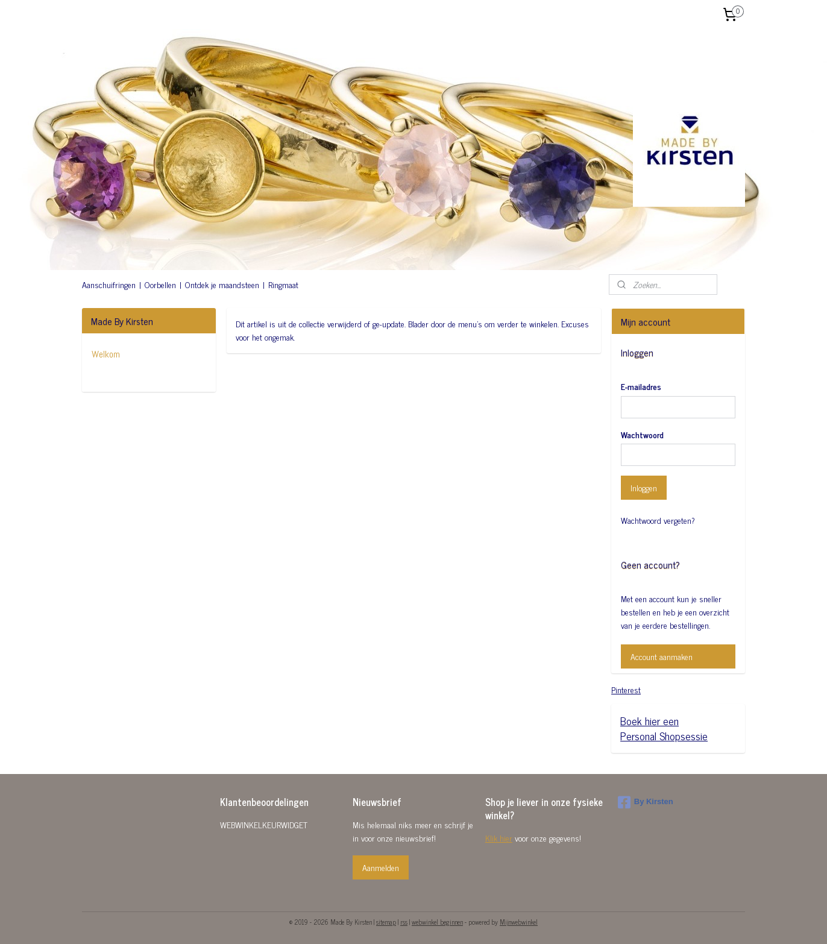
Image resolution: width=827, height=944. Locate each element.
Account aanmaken (661, 656)
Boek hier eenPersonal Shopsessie (664, 727)
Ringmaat (283, 284)
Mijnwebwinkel (519, 921)
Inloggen (643, 487)
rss (403, 921)
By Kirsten (645, 802)
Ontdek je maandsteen (222, 284)
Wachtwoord (642, 434)
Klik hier (498, 838)
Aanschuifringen (109, 284)
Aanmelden (380, 867)
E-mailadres (641, 386)
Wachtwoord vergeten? (658, 520)
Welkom (106, 354)
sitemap (386, 921)
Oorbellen (160, 284)
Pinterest (626, 689)
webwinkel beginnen (437, 921)
